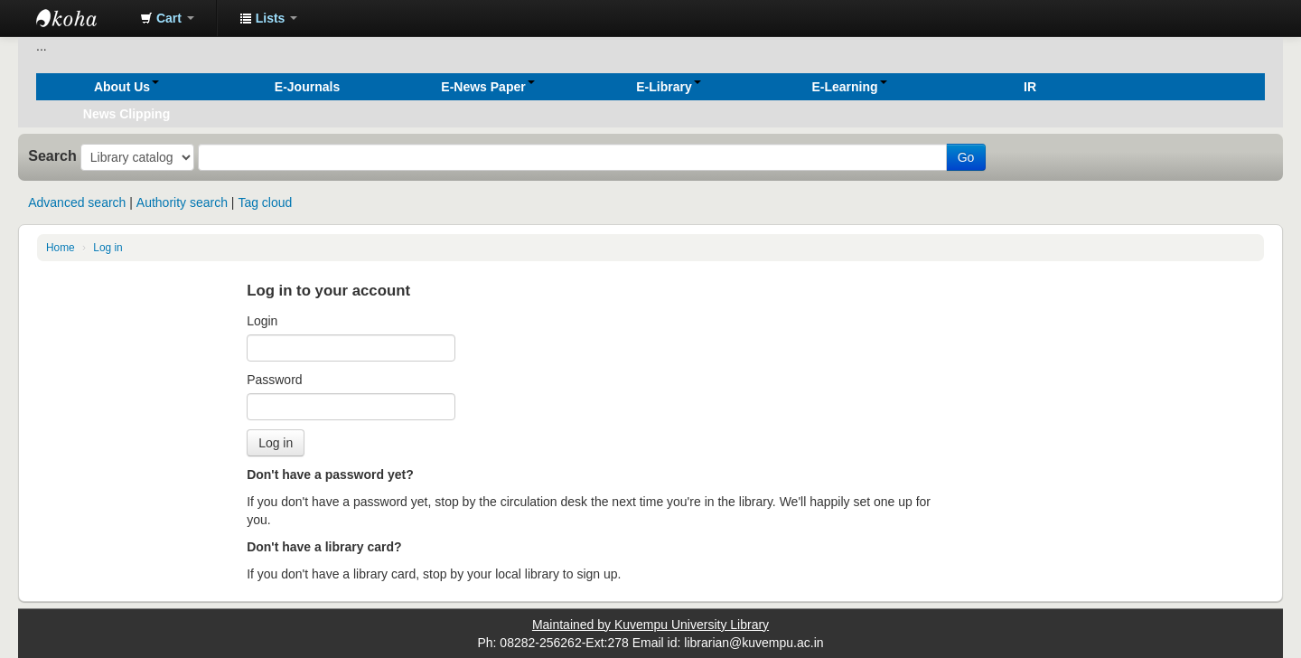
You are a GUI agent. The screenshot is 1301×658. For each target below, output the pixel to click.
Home (60, 247)
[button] (167, 18)
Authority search (182, 202)
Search (52, 155)
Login (262, 321)
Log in (107, 247)
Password (274, 379)
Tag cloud (265, 202)
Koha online (81, 18)
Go (966, 157)
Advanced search (77, 202)
